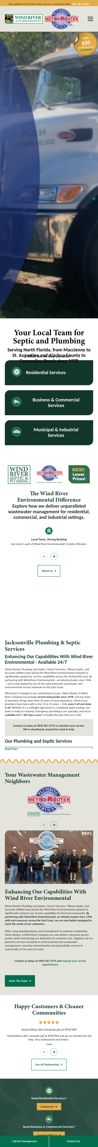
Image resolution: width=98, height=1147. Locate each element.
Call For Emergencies (24, 1141)
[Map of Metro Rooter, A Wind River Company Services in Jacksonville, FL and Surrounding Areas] (49, 606)
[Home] (24, 18)
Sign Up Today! (80, 4)
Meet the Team (20, 981)
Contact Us (73, 1141)
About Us (49, 571)
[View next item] (53, 556)
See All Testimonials (49, 1064)
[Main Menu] (90, 19)
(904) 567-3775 (46, 725)
